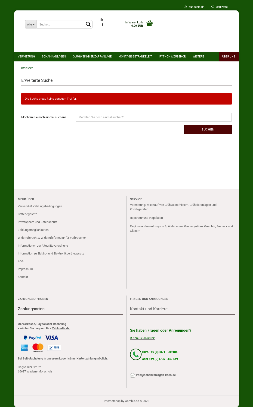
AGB (21, 261)
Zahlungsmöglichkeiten (33, 230)
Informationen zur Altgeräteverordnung (43, 245)
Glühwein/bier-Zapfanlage (92, 56)
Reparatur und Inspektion (146, 217)
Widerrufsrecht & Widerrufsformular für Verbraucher (52, 237)
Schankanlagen (54, 56)
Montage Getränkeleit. (135, 56)
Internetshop (112, 401)
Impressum (25, 269)
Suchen (208, 129)
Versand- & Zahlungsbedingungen (40, 206)
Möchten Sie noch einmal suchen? (43, 117)
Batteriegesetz (27, 214)
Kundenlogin (194, 7)
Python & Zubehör (172, 56)
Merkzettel (219, 7)
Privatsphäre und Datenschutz (37, 222)
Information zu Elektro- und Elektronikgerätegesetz (51, 253)
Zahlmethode (60, 328)
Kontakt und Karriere (149, 308)
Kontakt (23, 277)
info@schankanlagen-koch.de (156, 375)
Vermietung (26, 56)
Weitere (198, 56)
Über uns (228, 56)
